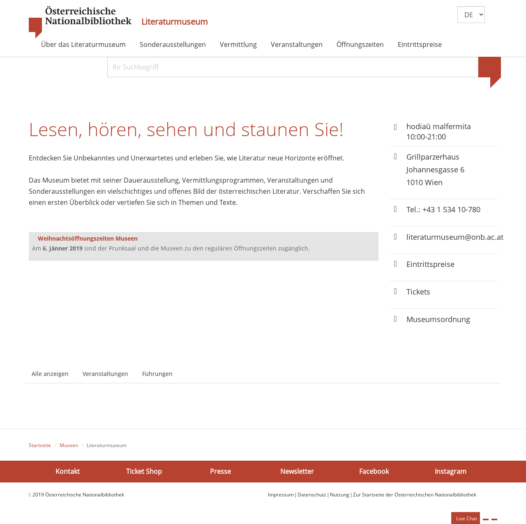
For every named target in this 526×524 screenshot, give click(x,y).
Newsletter (297, 471)
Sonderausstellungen (173, 44)
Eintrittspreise (420, 44)
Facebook (374, 471)
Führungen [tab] (157, 374)
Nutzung (339, 494)
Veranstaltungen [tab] (105, 374)
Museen (69, 445)
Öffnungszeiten (360, 44)
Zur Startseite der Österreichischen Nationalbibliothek (414, 494)
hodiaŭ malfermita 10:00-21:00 (438, 131)
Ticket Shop (144, 471)
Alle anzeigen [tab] (50, 374)
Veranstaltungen (297, 44)
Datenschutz (312, 494)
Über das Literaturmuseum (83, 44)
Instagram (450, 471)
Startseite (40, 445)
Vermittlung (238, 44)
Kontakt (67, 471)
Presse (220, 471)
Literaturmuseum (174, 21)
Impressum (281, 494)
